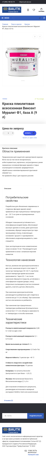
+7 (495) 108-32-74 (8, 2)
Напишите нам (33, 455)
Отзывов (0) (22, 400)
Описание (22, 188)
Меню (5, 18)
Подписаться (35, 416)
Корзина (41, 10)
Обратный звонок (25, 2)
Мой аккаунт (44, 18)
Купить (29, 133)
